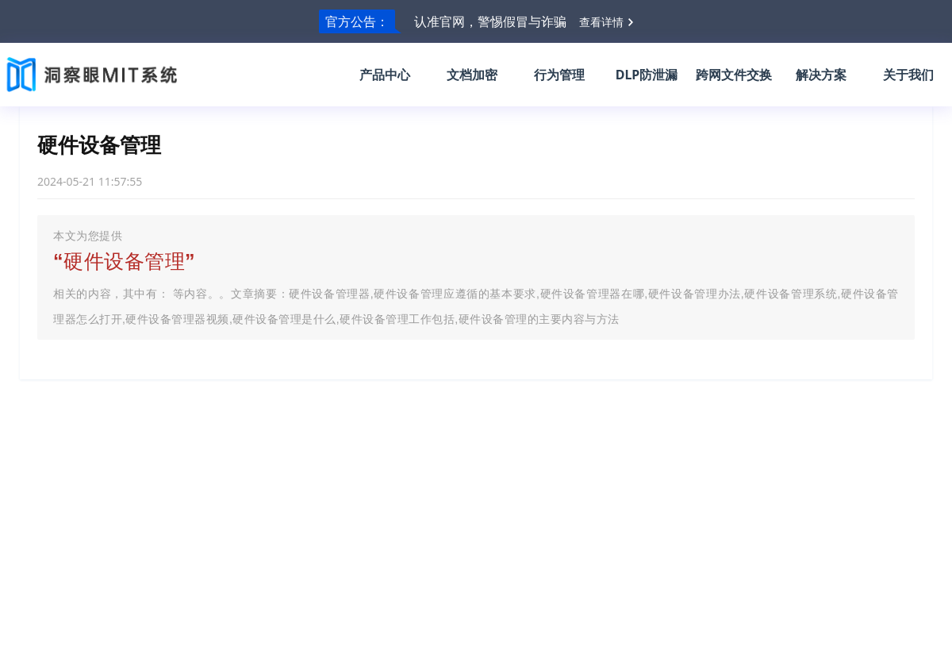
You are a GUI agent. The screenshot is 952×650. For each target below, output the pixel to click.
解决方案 (821, 74)
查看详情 (601, 21)
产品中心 (384, 74)
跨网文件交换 (734, 74)
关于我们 (908, 74)
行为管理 (559, 74)
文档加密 (472, 74)
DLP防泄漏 (647, 74)
